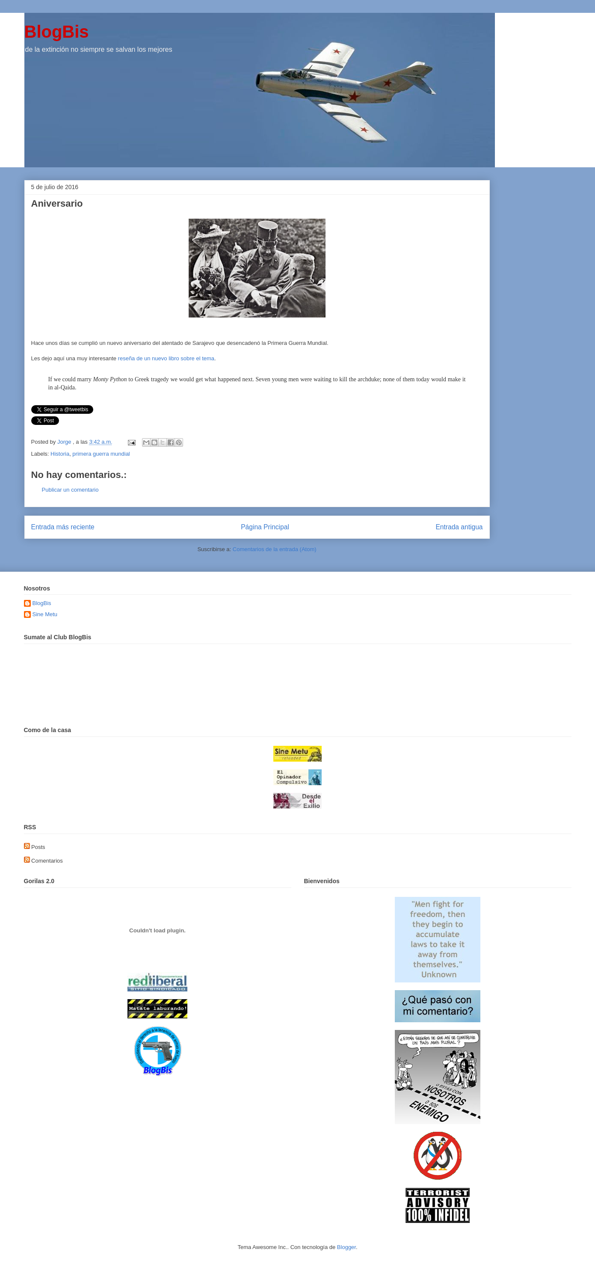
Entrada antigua (459, 527)
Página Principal (265, 527)
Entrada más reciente (63, 527)
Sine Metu (45, 614)
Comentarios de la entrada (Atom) (275, 549)
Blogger (346, 1247)
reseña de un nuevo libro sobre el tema (166, 358)
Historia (59, 454)
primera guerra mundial (101, 454)
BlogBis (56, 31)
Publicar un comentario (70, 490)
